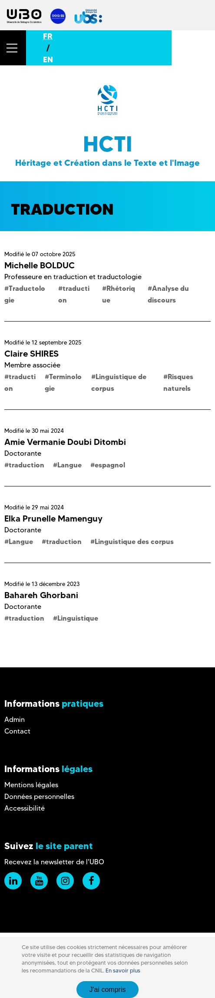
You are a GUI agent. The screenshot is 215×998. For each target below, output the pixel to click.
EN (48, 59)
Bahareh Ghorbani (41, 595)
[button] (13, 47)
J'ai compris (107, 989)
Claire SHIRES (31, 353)
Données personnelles (39, 796)
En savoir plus (123, 970)
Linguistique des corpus (134, 541)
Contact (17, 731)
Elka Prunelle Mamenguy (53, 518)
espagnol (110, 464)
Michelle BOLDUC (39, 265)
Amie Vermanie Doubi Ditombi (65, 442)
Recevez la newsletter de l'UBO (54, 862)
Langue (69, 464)
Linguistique (77, 618)
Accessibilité (24, 808)
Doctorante (22, 453)
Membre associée (32, 365)
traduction (26, 464)
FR (48, 36)
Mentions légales (31, 785)
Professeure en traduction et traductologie (73, 277)
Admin (14, 719)
